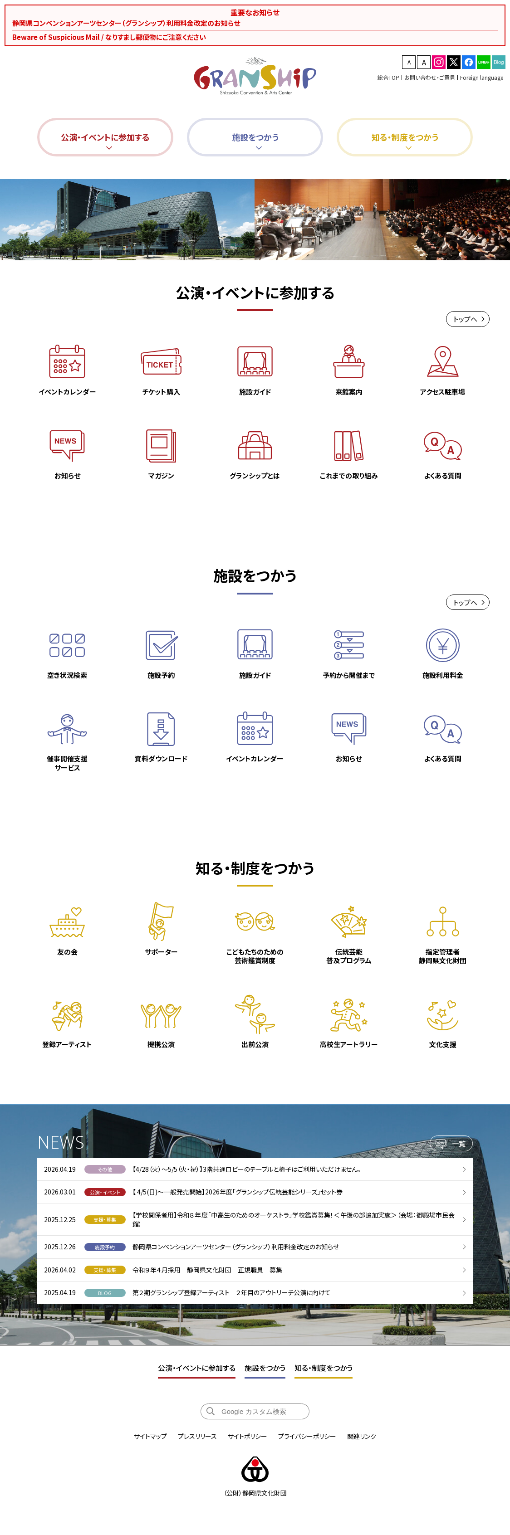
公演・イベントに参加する (196, 1367)
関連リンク (361, 1436)
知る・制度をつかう (323, 1367)
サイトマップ (150, 1436)
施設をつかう (265, 1367)
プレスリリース (197, 1436)
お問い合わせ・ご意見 (429, 77)
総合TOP (388, 77)
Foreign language (481, 77)
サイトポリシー (247, 1436)
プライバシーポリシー (307, 1436)
